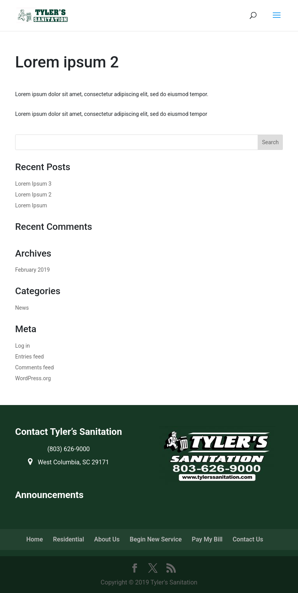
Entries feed (29, 356)
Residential (68, 539)
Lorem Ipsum (31, 205)
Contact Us (247, 539)
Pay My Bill (207, 539)
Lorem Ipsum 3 (33, 184)
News (22, 308)
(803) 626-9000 (68, 449)
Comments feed (34, 367)
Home (34, 539)
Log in (22, 346)
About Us (107, 539)
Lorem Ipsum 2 (33, 194)
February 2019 (32, 270)
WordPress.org (33, 378)
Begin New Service (156, 539)
